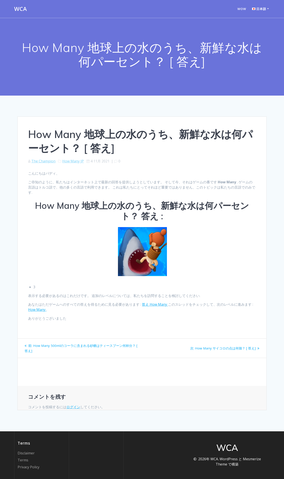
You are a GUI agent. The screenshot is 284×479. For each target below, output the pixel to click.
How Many (37, 309)
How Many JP (73, 161)
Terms (23, 460)
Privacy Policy (28, 467)
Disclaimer (26, 453)
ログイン (73, 407)
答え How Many (155, 304)
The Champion (43, 161)
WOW (241, 9)
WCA (20, 9)
